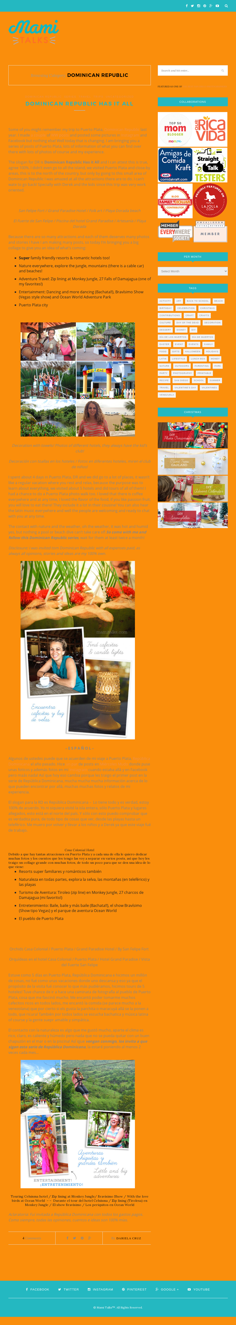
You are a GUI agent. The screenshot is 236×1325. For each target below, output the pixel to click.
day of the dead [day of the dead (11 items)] (187, 322)
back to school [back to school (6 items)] (198, 301)
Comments (32, 1246)
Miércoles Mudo (114, 772)
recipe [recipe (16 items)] (164, 380)
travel (85, 96)
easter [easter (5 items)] (164, 344)
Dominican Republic (122, 137)
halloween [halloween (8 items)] (193, 351)
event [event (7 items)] (179, 344)
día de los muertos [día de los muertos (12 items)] (173, 337)
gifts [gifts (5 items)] (176, 351)
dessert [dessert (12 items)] (165, 330)
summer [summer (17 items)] (215, 380)
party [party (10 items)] (164, 373)
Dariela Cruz (128, 1246)
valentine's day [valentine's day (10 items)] (185, 387)
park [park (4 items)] (218, 366)
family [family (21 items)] (208, 344)
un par (71, 772)
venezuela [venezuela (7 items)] (167, 395)
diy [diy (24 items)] (193, 330)
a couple (38, 143)
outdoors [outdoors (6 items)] (182, 366)
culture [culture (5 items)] (165, 322)
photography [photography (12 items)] (182, 373)
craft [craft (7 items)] (190, 315)
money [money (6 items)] (215, 359)
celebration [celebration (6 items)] (186, 308)
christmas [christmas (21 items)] (207, 308)
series (70, 96)
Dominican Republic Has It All (79, 108)
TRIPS (98, 96)
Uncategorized (120, 96)
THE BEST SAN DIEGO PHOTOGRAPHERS (205, 86)
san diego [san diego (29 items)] (181, 380)
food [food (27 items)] (163, 351)
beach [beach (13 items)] (219, 301)
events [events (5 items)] (194, 344)
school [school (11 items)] (199, 380)
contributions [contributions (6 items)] (170, 315)
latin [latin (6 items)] (163, 359)
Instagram (130, 143)
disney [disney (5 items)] (181, 330)
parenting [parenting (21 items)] (202, 366)
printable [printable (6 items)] (204, 373)
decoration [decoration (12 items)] (212, 322)
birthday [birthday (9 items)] (166, 308)
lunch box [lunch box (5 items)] (198, 359)
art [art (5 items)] (178, 301)
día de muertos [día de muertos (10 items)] (202, 337)
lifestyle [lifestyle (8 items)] (178, 359)
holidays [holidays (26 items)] (212, 351)
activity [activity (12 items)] (165, 301)
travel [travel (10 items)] (164, 387)
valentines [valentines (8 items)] (209, 387)
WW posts (60, 143)
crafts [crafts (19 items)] (204, 315)
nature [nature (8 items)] (164, 366)
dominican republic (43, 96)
